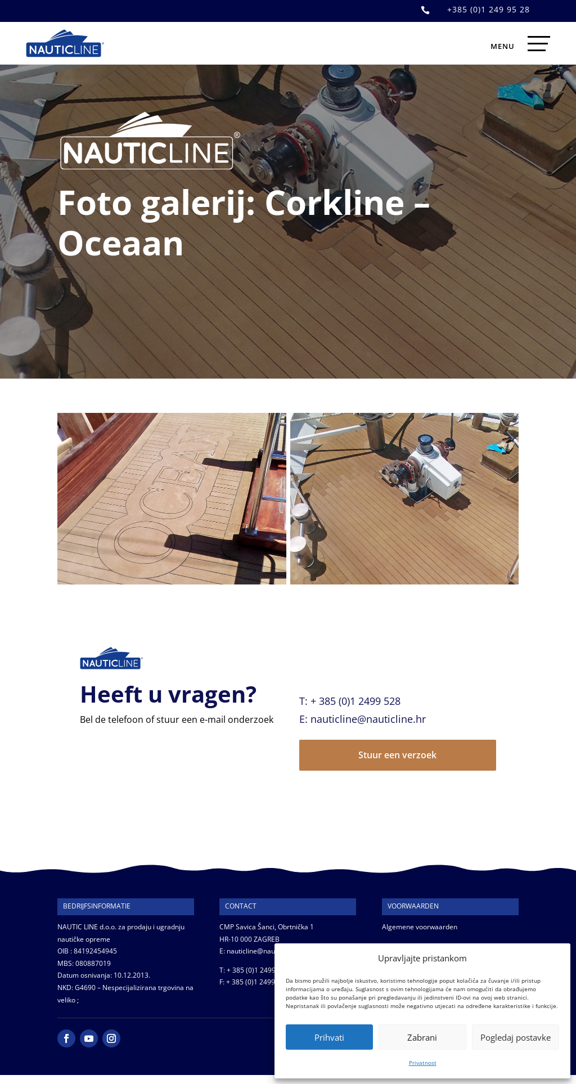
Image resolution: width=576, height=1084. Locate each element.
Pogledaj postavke (515, 1037)
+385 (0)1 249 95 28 (488, 9)
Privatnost (422, 1063)
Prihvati (329, 1037)
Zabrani (422, 1037)
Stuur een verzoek (397, 755)
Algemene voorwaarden (419, 927)
